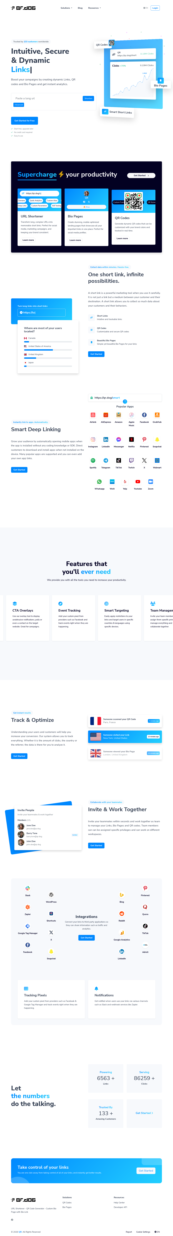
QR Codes (66, 1202)
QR (20, 1232)
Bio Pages (66, 1207)
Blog (80, 8)
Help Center (119, 1202)
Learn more (28, 240)
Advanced (19, 104)
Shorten (88, 98)
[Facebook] (84, 202)
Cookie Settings (143, 1232)
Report (129, 1232)
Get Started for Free (24, 120)
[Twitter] (89, 202)
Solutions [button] (66, 8)
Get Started (141, 175)
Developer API (120, 1207)
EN (145, 8)
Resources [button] (93, 8)
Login (155, 8)
